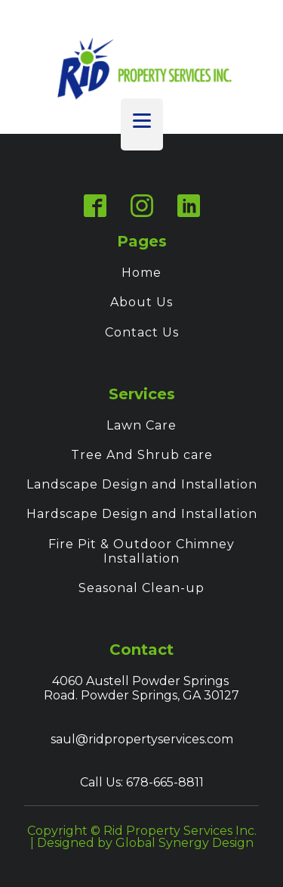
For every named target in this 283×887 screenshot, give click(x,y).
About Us (141, 302)
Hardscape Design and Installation (141, 514)
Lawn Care (141, 425)
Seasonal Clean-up (141, 588)
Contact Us (142, 332)
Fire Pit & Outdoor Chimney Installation (141, 551)
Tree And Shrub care (142, 455)
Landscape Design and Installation (141, 484)
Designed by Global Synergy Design (145, 843)
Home (141, 272)
